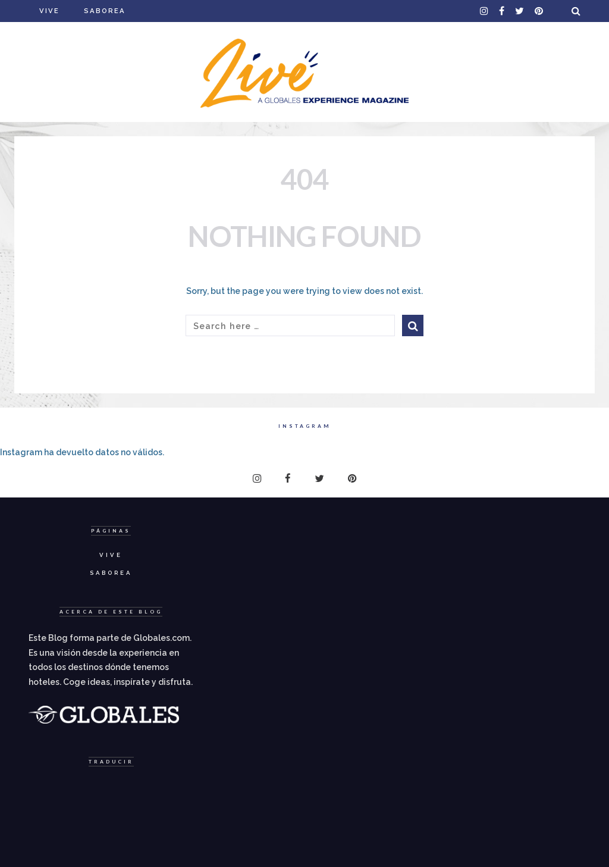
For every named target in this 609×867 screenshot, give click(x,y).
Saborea (104, 11)
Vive (49, 11)
